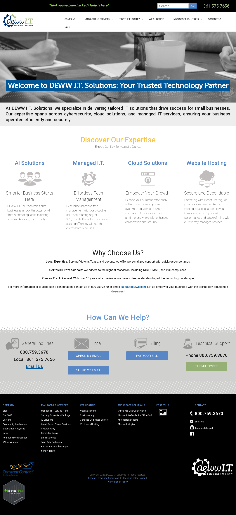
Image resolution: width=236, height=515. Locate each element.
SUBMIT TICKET (206, 366)
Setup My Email (88, 370)
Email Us (34, 366)
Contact (200, 405)
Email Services (48, 437)
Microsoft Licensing (128, 420)
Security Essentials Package (55, 415)
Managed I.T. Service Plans (54, 411)
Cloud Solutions (147, 163)
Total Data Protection (52, 442)
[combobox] (173, 5)
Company (70, 19)
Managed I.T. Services (97, 19)
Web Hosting (156, 19)
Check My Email (88, 355)
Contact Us (214, 19)
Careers (7, 420)
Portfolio (162, 405)
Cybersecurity (48, 428)
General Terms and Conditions (103, 478)
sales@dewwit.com (133, 287)
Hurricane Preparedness (15, 437)
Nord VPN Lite (48, 451)
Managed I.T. (88, 163)
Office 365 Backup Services (132, 411)
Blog (5, 411)
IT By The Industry (129, 19)
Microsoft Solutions (186, 19)
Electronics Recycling (14, 428)
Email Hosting (87, 415)
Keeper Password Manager (54, 446)
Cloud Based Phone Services (56, 424)
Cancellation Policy (118, 482)
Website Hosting (206, 163)
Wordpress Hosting (89, 424)
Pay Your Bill (147, 355)
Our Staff (7, 415)
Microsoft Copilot (126, 424)
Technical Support (204, 428)
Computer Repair (49, 433)
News (5, 433)
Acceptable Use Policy (133, 478)
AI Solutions (29, 163)
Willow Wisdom (10, 442)
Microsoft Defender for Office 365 (135, 415)
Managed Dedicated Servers (94, 420)
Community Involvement (15, 424)
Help (67, 27)
